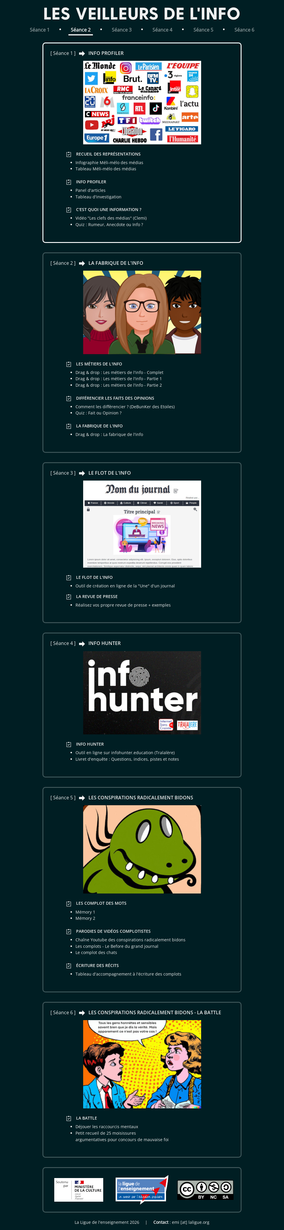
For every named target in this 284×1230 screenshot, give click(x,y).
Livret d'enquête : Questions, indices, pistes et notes (127, 759)
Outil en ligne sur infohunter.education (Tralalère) (125, 752)
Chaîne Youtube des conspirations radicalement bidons (130, 939)
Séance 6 (244, 30)
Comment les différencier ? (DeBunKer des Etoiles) (125, 406)
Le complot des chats (96, 952)
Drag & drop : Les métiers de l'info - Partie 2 (118, 385)
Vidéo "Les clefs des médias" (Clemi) (111, 218)
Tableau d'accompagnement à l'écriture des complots (128, 974)
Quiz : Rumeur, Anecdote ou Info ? (109, 224)
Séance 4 (162, 30)
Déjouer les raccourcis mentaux (106, 1126)
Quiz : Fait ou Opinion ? (98, 413)
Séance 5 (203, 30)
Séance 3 (122, 30)
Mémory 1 (85, 912)
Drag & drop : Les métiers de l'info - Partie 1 (118, 378)
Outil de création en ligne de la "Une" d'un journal (125, 586)
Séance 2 (81, 30)
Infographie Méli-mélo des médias (109, 162)
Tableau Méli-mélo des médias (105, 168)
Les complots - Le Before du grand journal (116, 946)
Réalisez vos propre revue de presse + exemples (123, 605)
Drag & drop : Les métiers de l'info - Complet (119, 372)
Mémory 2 (85, 918)
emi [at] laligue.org (190, 1222)
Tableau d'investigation (98, 197)
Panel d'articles (90, 190)
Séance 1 (40, 30)
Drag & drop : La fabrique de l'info (109, 434)
